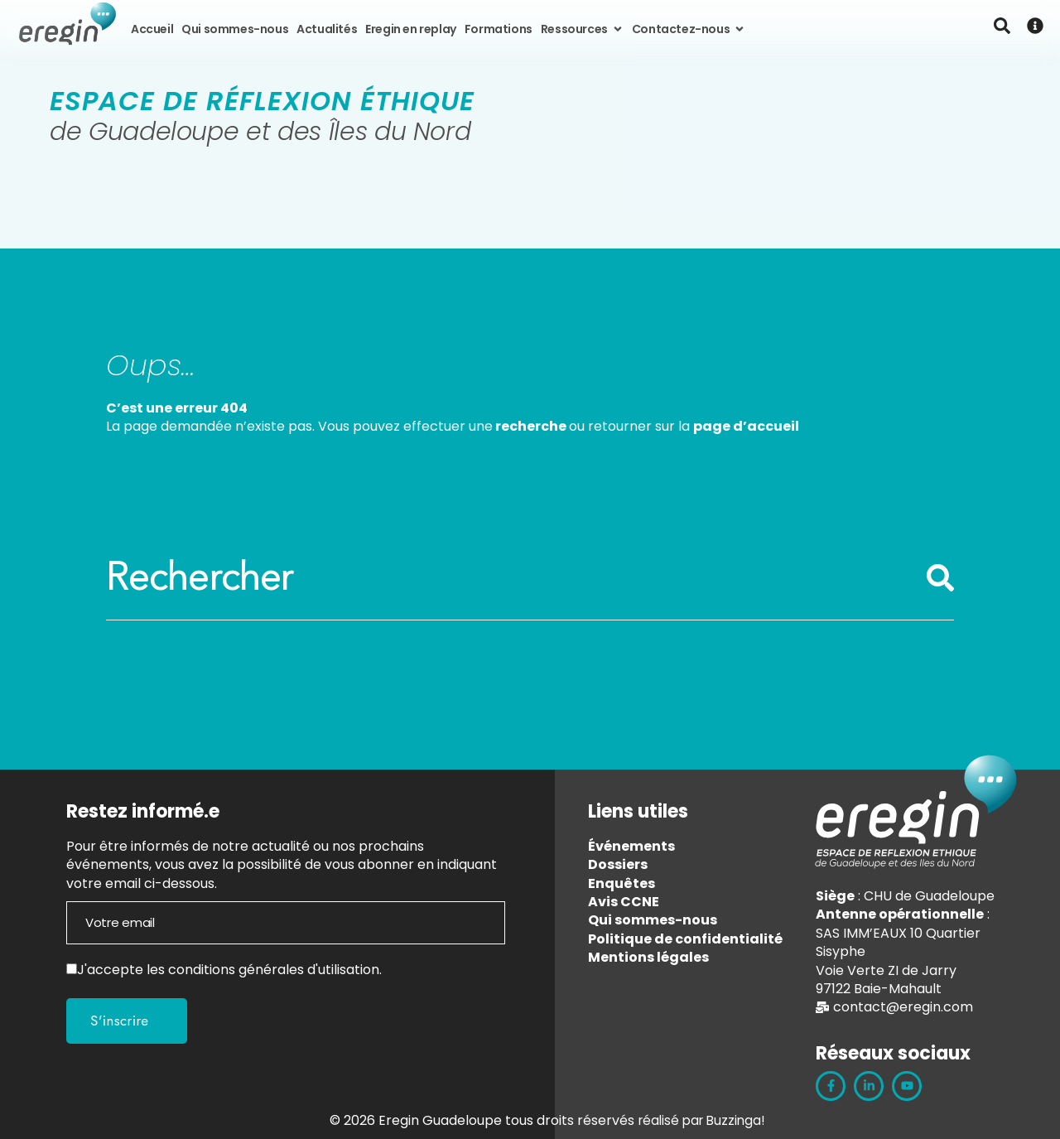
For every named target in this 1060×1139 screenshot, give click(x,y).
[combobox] (516, 578)
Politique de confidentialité (685, 938)
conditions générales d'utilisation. (275, 969)
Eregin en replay (410, 29)
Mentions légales (648, 957)
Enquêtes (621, 883)
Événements (631, 846)
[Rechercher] (940, 586)
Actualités (326, 29)
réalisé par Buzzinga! (701, 1120)
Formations (498, 29)
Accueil (152, 29)
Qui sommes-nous (234, 29)
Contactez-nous (688, 29)
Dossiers (618, 864)
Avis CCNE (623, 901)
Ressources (582, 29)
